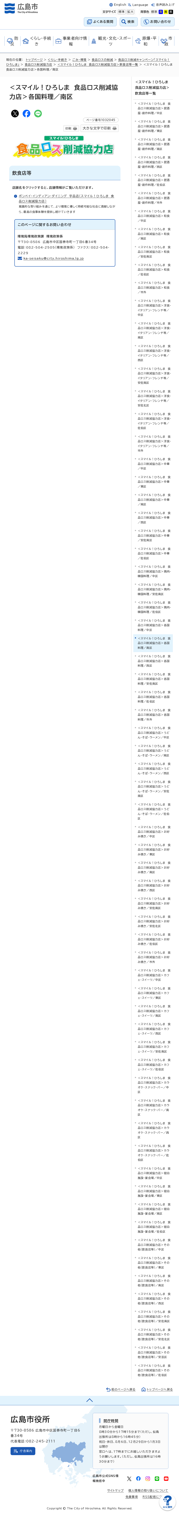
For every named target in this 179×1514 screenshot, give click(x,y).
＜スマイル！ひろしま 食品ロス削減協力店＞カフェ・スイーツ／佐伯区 (154, 1064)
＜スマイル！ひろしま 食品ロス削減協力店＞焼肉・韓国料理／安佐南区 (154, 589)
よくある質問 (103, 21)
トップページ (34, 59)
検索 (131, 21)
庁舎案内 (26, 1450)
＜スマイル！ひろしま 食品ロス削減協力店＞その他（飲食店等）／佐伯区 (154, 1370)
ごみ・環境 (80, 59)
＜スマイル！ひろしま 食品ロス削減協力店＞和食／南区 (154, 233)
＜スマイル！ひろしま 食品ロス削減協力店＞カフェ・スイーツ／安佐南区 (154, 1046)
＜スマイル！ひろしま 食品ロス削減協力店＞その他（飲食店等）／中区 (154, 1244)
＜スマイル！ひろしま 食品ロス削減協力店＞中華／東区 (154, 481)
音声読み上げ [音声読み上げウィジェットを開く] (165, 4)
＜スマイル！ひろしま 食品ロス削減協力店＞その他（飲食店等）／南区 (154, 1280)
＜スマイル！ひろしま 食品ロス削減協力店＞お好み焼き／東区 (154, 849)
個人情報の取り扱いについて (148, 1490)
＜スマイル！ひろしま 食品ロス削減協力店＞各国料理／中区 (154, 625)
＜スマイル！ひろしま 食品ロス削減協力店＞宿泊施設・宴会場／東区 (154, 1191)
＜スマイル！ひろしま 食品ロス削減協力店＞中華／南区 (154, 499)
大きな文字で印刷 (97, 128)
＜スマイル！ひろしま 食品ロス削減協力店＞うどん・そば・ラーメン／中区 (154, 732)
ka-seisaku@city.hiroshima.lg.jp (54, 258)
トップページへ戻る (159, 1389)
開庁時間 (111, 1420)
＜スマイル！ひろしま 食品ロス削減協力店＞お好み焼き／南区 (154, 867)
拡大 (130, 12)
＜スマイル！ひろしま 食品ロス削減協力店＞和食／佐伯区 (154, 269)
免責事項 (131, 1496)
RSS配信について (155, 1496)
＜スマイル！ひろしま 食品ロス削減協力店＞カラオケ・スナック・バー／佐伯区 (154, 1152)
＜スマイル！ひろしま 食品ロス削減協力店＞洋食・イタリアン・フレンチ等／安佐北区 (154, 398)
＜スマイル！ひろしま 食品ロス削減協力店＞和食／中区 (154, 215)
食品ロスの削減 (103, 59)
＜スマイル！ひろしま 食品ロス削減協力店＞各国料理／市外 (154, 714)
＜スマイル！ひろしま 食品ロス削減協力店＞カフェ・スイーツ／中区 (154, 975)
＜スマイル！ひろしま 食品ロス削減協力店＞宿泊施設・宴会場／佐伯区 (154, 1226)
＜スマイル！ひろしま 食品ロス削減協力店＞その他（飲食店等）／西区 (154, 1298)
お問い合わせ (160, 21)
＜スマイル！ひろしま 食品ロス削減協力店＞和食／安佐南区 (154, 251)
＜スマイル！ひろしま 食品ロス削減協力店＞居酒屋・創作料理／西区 (154, 162)
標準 (121, 12)
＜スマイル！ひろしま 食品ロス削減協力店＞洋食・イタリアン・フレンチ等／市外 (154, 443)
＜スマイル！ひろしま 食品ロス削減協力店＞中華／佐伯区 (154, 553)
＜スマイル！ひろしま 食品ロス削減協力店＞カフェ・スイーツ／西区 (154, 1028)
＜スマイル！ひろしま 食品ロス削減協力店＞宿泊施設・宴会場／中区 (154, 1173)
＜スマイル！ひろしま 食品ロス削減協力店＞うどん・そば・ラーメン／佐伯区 (154, 811)
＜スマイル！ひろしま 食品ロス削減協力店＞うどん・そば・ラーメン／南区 (154, 750)
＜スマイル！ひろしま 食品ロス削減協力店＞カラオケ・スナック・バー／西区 (154, 1129)
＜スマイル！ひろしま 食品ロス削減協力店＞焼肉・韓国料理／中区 (154, 571)
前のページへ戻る (122, 1389)
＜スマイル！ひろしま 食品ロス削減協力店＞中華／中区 (154, 463)
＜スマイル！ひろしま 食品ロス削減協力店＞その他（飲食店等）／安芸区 (154, 1352)
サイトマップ (115, 1490)
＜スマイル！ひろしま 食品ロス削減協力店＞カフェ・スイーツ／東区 (154, 993)
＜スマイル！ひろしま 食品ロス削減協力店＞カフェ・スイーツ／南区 (154, 1010)
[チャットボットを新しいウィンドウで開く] (167, 1509)
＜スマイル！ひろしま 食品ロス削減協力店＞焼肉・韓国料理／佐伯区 (154, 607)
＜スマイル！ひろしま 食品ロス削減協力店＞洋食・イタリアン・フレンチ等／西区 (154, 352)
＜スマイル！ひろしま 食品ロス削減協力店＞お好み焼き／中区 (154, 831)
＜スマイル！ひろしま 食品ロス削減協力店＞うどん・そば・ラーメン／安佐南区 (154, 788)
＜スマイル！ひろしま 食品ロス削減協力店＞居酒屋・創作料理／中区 (154, 108)
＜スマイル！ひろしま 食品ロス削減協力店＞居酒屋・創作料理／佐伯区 (154, 180)
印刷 (68, 128)
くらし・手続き (58, 59)
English (120, 4)
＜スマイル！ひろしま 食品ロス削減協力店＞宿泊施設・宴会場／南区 (154, 1209)
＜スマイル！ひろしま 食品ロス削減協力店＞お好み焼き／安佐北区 (154, 921)
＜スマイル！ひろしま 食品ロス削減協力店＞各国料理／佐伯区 (154, 696)
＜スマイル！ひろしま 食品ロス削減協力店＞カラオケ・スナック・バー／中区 (154, 1084)
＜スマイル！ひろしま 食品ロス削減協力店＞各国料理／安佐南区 (154, 678)
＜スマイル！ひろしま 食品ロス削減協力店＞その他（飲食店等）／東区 (154, 1262)
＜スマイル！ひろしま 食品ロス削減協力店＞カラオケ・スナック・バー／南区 (154, 1107)
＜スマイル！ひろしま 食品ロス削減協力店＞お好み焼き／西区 (154, 885)
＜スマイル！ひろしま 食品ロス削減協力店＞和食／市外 (154, 287)
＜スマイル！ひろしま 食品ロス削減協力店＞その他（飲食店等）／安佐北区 (154, 1334)
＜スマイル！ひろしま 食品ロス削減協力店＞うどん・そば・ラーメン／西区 (154, 768)
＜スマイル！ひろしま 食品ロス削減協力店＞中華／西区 (154, 517)
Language (140, 4)
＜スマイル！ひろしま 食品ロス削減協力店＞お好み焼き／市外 (154, 957)
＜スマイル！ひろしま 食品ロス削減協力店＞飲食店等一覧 (97, 64)
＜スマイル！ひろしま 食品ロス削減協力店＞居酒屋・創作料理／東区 (154, 126)
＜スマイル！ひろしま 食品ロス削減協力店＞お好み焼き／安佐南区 (154, 903)
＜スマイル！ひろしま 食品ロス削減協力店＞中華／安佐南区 (154, 535)
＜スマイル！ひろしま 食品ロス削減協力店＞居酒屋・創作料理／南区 (154, 144)
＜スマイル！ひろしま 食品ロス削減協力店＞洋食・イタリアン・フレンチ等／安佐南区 (154, 375)
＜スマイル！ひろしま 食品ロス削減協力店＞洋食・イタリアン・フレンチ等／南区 (154, 330)
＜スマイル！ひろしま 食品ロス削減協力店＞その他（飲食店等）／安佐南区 (154, 1316)
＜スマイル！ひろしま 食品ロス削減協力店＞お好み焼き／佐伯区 (154, 939)
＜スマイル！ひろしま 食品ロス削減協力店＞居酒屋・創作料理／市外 (154, 197)
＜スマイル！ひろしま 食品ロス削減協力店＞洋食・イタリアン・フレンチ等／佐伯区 (154, 420)
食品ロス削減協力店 (38, 64)
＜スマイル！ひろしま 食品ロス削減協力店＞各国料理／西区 (154, 661)
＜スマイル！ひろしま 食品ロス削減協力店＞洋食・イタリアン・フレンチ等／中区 (154, 307)
